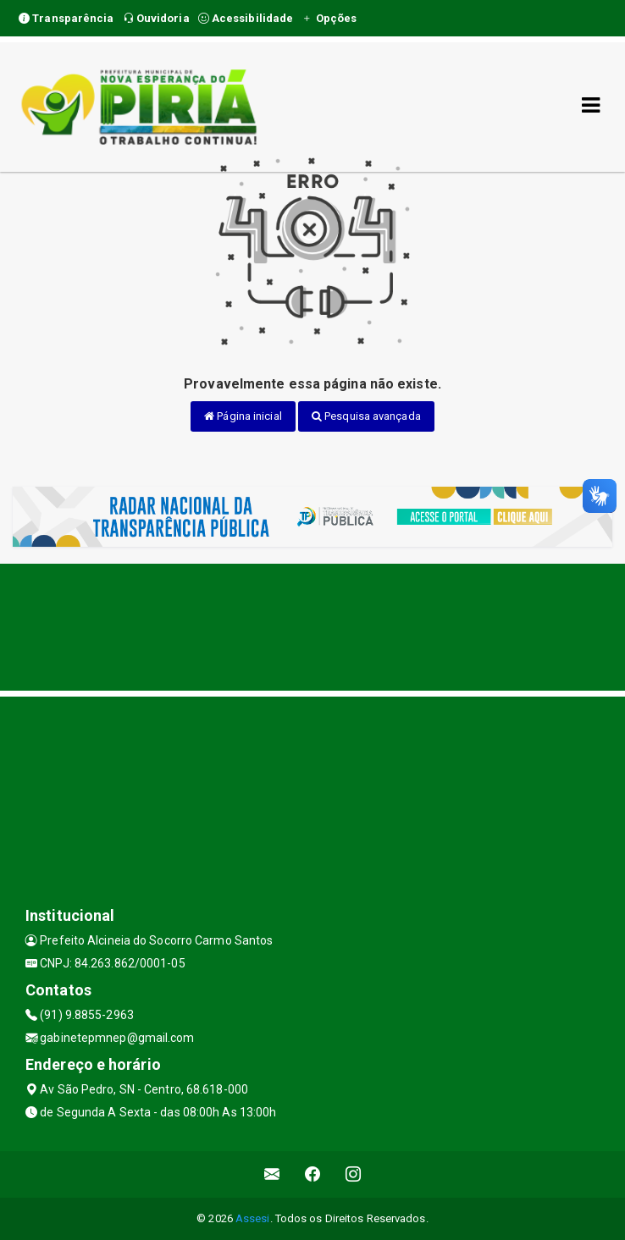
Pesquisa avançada (366, 416)
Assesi (252, 1218)
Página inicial (243, 416)
